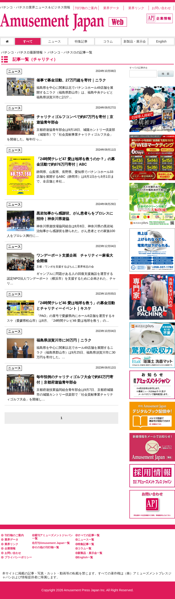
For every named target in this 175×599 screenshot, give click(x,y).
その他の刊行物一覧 (45, 547)
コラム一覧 (83, 548)
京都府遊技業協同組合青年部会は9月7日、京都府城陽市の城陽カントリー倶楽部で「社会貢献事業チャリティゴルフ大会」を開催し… (61, 383)
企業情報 (8, 548)
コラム (108, 41)
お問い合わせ (161, 8)
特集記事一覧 (84, 544)
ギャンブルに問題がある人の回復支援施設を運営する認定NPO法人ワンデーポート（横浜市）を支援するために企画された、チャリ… (61, 264)
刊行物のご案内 (86, 8)
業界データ (111, 8)
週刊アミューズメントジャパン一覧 (52, 537)
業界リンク (136, 8)
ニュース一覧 (84, 539)
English (161, 41)
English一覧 (84, 557)
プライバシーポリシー (16, 557)
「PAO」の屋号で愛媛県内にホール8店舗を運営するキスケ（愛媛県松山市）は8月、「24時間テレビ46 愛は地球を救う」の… (61, 307)
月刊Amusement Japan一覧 (51, 543)
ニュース (54, 41)
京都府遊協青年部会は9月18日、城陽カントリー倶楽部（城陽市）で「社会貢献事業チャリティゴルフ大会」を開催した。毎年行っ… (61, 123)
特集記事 (81, 41)
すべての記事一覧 (87, 535)
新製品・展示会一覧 (88, 553)
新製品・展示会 (135, 41)
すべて (28, 41)
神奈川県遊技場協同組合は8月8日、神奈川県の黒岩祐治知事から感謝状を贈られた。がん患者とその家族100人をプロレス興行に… (61, 220)
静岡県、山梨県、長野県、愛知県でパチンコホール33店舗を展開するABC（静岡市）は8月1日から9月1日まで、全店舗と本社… (61, 165)
